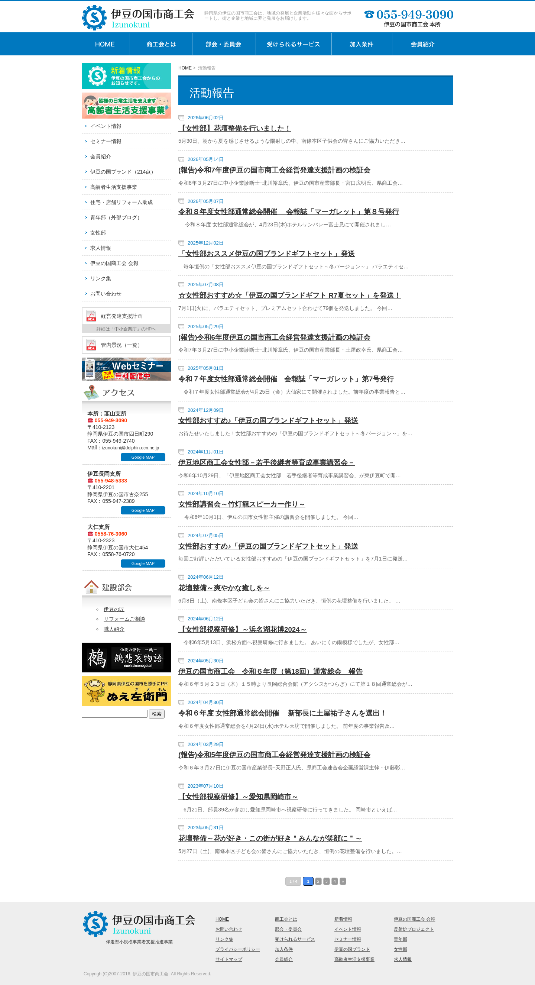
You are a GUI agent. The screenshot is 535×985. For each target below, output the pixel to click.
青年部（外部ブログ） (116, 217)
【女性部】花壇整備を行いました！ (234, 128)
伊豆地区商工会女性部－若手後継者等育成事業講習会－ (266, 462)
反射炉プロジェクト (414, 929)
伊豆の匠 (114, 609)
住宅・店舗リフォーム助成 (121, 202)
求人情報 (100, 248)
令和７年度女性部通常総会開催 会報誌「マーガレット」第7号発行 (286, 379)
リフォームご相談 (124, 619)
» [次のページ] (343, 881)
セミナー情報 (105, 141)
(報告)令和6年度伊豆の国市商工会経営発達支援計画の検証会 (274, 337)
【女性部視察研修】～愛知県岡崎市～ (238, 797)
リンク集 (100, 278)
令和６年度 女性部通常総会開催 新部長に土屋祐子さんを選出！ (286, 713)
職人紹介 (114, 629)
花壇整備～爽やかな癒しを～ (224, 588)
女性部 (98, 233)
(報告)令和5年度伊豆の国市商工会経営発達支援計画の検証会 (274, 755)
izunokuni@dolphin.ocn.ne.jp (130, 447)
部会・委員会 (288, 929)
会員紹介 (100, 156)
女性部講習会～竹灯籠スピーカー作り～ (241, 504)
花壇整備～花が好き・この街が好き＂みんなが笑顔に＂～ (270, 838)
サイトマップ (228, 959)
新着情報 (343, 919)
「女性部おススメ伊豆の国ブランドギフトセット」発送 (266, 254)
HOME (185, 68)
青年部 (400, 939)
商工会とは (286, 919)
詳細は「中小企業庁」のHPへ (126, 329)
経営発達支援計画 (122, 316)
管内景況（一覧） (122, 345)
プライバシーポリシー (237, 949)
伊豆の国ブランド (352, 949)
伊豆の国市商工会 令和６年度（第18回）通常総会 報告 (270, 671)
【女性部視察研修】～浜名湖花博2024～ (242, 629)
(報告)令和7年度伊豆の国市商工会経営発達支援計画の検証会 (274, 170)
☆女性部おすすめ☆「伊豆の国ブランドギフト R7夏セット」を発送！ (289, 295)
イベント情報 (105, 126)
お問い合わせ (105, 294)
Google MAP (143, 457)
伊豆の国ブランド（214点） (123, 172)
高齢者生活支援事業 (113, 187)
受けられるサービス (295, 939)
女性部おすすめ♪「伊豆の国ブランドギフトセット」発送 (268, 420)
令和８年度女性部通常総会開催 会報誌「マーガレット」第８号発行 (288, 212)
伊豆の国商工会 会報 (114, 263)
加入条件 (284, 949)
